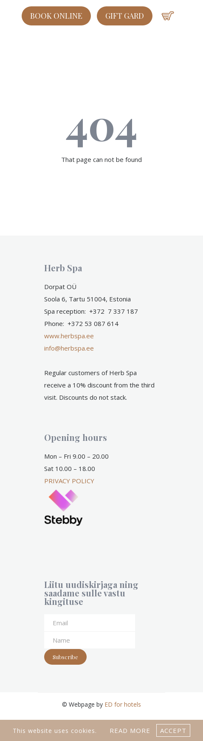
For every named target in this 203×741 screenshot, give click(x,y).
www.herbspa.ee (69, 336)
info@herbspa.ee (69, 348)
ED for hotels (122, 704)
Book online (56, 16)
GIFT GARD (124, 16)
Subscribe (65, 656)
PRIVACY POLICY (69, 480)
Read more (130, 730)
